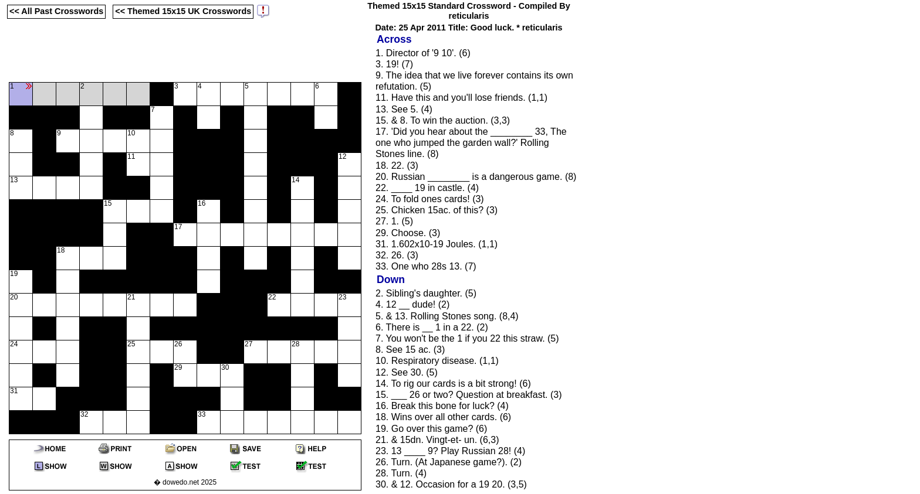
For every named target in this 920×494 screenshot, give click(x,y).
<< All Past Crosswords (56, 11)
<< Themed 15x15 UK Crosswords (183, 11)
